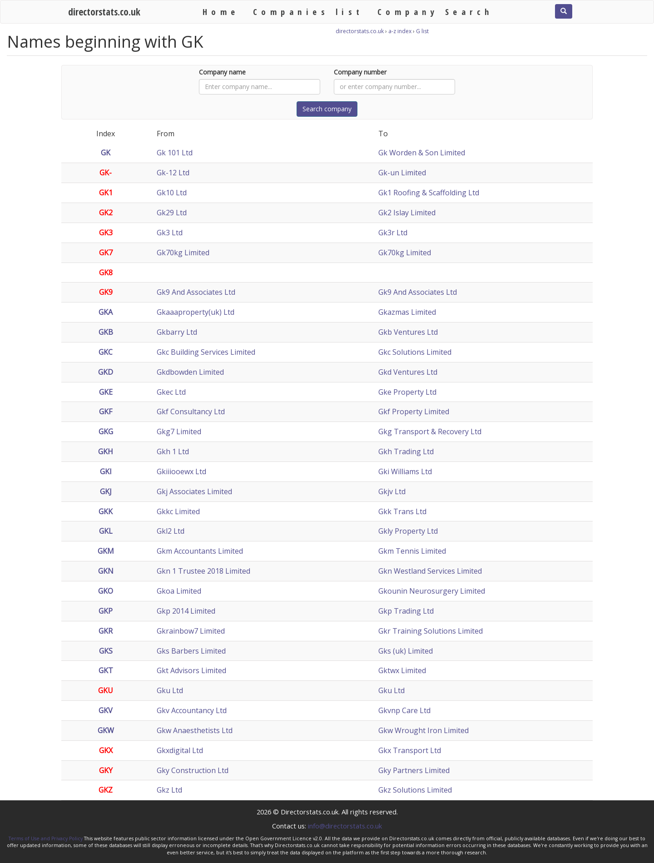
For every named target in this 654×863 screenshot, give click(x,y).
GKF (105, 412)
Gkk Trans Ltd (402, 511)
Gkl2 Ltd (170, 531)
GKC (106, 352)
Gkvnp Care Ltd (404, 710)
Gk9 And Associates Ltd (196, 292)
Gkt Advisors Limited (191, 670)
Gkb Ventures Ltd (408, 332)
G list (422, 31)
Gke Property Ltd (407, 392)
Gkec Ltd (171, 392)
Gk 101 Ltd (175, 153)
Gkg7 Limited (179, 431)
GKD (105, 372)
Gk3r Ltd (392, 233)
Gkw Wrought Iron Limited (423, 730)
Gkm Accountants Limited (200, 551)
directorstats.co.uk (104, 11)
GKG (106, 431)
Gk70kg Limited (183, 253)
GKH (105, 451)
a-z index (399, 31)
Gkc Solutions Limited (414, 352)
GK (105, 153)
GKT (106, 670)
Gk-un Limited (402, 173)
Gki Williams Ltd (405, 471)
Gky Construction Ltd (192, 770)
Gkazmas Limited (407, 312)
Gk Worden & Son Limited (421, 153)
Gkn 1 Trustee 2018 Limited (203, 571)
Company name (222, 72)
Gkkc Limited (178, 511)
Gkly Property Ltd (408, 531)
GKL (106, 531)
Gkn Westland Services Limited (430, 571)
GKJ (106, 491)
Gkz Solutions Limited (415, 790)
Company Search (435, 11)
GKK (106, 511)
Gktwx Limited (402, 670)
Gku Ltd (170, 690)
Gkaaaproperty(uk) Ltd (195, 312)
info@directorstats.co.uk (345, 825)
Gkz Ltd (169, 790)
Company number (360, 72)
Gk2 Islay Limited (407, 213)
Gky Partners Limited (414, 770)
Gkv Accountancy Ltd (192, 710)
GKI (106, 471)
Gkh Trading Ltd (406, 451)
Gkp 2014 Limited (186, 611)
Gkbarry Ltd (177, 332)
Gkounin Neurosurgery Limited (431, 591)
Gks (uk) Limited (405, 651)
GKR (106, 631)
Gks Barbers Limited (191, 651)
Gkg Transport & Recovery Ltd (429, 431)
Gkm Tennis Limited (412, 551)
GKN (106, 571)
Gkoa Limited (179, 591)
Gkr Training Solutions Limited (430, 631)
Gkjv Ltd (392, 491)
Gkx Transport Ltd (409, 750)
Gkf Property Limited (413, 412)
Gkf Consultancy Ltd (191, 412)
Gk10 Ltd (172, 193)
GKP (106, 611)
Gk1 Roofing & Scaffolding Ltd (428, 193)
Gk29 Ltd (172, 213)
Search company (327, 108)
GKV (106, 710)
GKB (106, 332)
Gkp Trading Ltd (406, 611)
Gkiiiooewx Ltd (181, 471)
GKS (106, 651)
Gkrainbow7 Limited (191, 631)
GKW (106, 730)
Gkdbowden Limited (190, 372)
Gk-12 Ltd (173, 173)
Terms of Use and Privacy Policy (46, 838)
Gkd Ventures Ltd (407, 372)
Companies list (308, 11)
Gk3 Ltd (170, 233)
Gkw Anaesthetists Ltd (195, 730)
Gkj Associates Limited (194, 491)
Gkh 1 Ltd (173, 451)
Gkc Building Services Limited (206, 352)
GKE (106, 392)
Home (221, 11)
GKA (106, 312)
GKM (106, 551)
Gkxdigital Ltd (180, 750)
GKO (105, 591)
